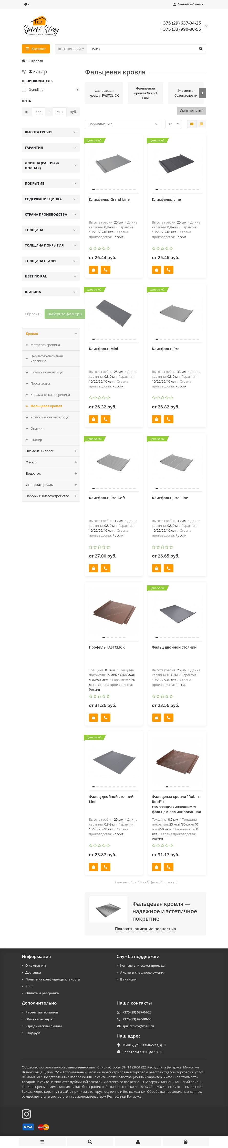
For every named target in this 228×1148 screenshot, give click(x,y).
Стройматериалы (53, 484)
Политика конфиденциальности (52, 979)
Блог (29, 986)
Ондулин (37, 428)
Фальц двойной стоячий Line (111, 799)
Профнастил (40, 383)
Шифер (36, 439)
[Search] (146, 48)
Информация (36, 956)
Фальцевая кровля (46, 406)
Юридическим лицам (43, 1026)
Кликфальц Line (166, 199)
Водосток (53, 473)
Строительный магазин (82, 1072)
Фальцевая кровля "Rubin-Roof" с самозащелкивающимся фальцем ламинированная (176, 804)
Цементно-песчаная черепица (46, 358)
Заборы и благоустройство (53, 496)
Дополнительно (39, 1003)
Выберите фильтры (65, 313)
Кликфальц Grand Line (109, 199)
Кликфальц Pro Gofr (107, 497)
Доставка (33, 972)
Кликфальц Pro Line (170, 497)
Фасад (53, 462)
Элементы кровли (53, 450)
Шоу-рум (32, 1033)
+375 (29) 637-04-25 (136, 1012)
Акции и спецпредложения (142, 972)
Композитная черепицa (49, 417)
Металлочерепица (45, 344)
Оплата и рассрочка (42, 993)
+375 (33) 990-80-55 (136, 1019)
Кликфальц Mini (103, 348)
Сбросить (33, 313)
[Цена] (38, 111)
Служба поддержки (138, 956)
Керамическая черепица (50, 394)
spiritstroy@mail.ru (138, 1026)
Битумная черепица (46, 372)
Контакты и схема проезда (142, 965)
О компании (35, 965)
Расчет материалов (41, 1012)
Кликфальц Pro (166, 348)
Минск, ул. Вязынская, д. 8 (143, 1045)
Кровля (37, 61)
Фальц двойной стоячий (174, 647)
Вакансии (128, 979)
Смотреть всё (192, 110)
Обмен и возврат (39, 1019)
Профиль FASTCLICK (107, 647)
